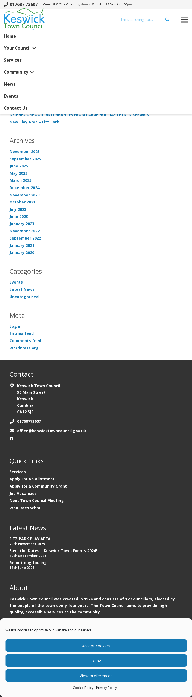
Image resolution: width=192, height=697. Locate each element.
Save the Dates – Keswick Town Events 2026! (53, 550)
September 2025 (25, 158)
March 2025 (21, 180)
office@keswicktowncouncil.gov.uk (51, 430)
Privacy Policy (106, 687)
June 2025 (19, 165)
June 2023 (19, 216)
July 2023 (18, 209)
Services (18, 471)
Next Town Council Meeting (37, 500)
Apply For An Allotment (32, 478)
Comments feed (25, 340)
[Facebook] (11, 439)
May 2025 (18, 173)
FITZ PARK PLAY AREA (30, 538)
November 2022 (25, 230)
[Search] (167, 19)
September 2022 (25, 238)
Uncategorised (24, 296)
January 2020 (22, 252)
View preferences (96, 675)
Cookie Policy (83, 687)
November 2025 (25, 151)
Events (16, 282)
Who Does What (25, 507)
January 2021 (22, 245)
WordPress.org (24, 348)
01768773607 (29, 421)
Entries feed (22, 333)
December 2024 (24, 187)
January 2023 (22, 223)
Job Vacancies (23, 493)
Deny (96, 660)
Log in (15, 326)
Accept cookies (96, 645)
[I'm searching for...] (145, 19)
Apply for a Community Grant (38, 486)
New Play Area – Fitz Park (34, 122)
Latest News (22, 289)
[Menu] (184, 19)
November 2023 (25, 195)
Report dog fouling (28, 562)
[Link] (24, 21)
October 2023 (22, 202)
